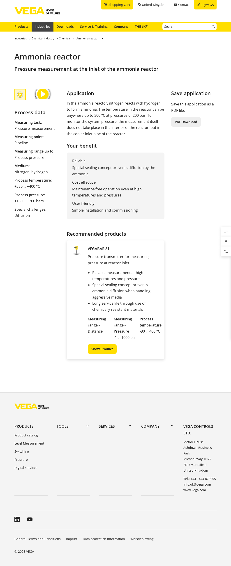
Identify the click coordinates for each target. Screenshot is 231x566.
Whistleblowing (142, 539)
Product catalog (26, 435)
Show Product (102, 349)
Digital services (25, 468)
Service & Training (94, 26)
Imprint (71, 539)
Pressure (21, 459)
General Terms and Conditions (37, 539)
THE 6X (141, 26)
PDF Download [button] (186, 122)
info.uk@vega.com (197, 484)
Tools (63, 426)
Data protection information (104, 539)
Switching (21, 451)
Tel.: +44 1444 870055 (199, 479)
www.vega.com (194, 490)
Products (21, 26)
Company (121, 26)
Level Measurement (29, 443)
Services (107, 426)
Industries (42, 26)
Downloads (65, 26)
